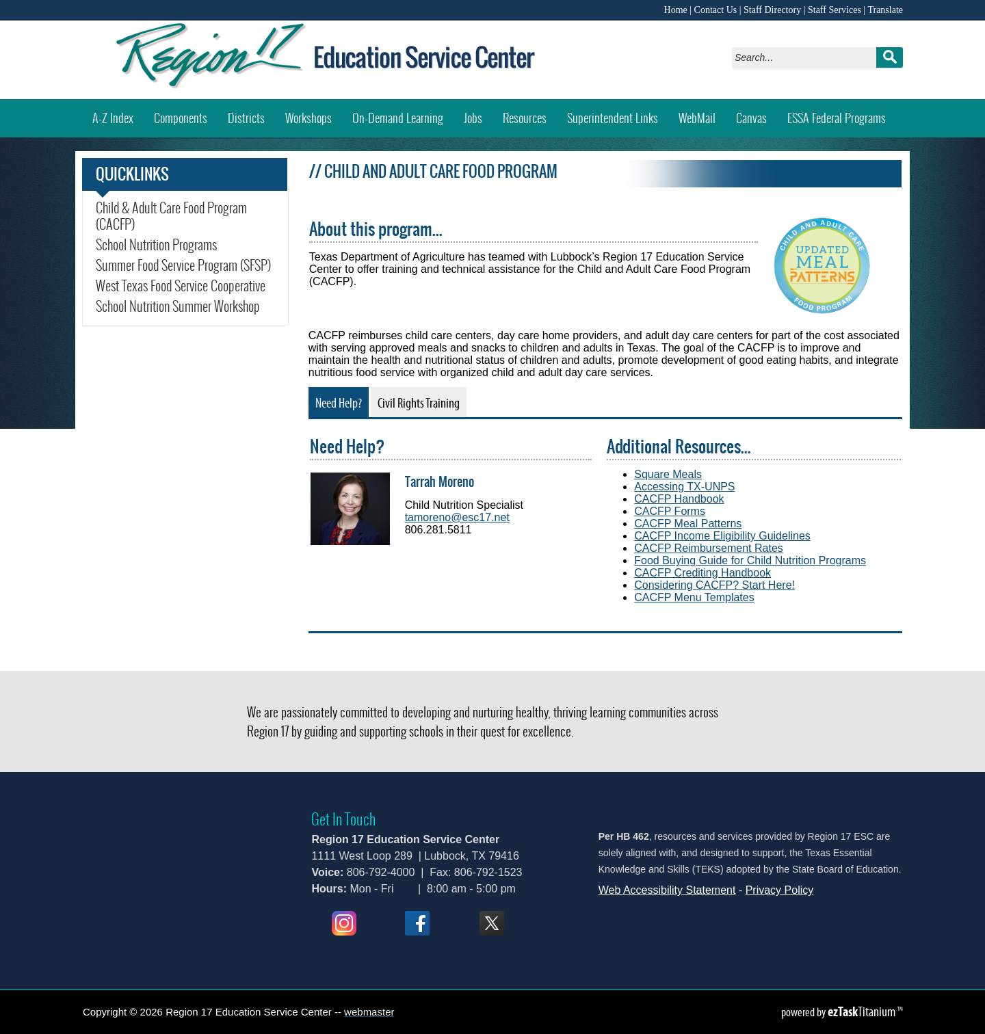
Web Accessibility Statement (667, 890)
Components (180, 118)
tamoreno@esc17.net (457, 517)
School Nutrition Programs (156, 245)
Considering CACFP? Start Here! (714, 585)
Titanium (862, 1011)
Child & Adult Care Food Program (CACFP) (171, 216)
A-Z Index (112, 118)
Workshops (313, 113)
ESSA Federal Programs (836, 118)
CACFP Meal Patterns (687, 523)
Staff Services (834, 10)
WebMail (702, 113)
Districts (246, 118)
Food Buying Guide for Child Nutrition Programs (750, 560)
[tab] (338, 402)
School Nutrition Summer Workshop (186, 306)
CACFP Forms (669, 511)
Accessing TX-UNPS (684, 486)
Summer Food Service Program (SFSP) (183, 265)
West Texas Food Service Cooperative (180, 286)
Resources (525, 118)
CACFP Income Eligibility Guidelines (722, 536)
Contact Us (715, 10)
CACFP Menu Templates (694, 597)
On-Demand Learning (397, 118)
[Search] (807, 57)
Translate (885, 10)
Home (675, 10)
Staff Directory (772, 10)
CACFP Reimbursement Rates (708, 548)
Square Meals (668, 474)
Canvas (756, 113)
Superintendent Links (612, 118)
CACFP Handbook (679, 499)
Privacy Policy (780, 890)
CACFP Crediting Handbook (702, 573)
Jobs (473, 118)
